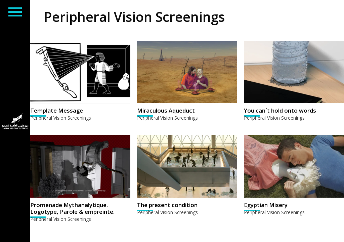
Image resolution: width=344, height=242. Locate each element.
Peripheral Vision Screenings (60, 118)
